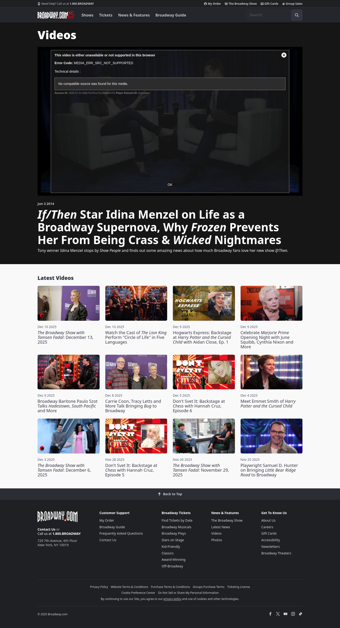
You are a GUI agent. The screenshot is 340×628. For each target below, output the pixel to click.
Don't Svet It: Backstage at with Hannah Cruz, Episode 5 (131, 470)
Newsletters (270, 546)
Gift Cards (269, 4)
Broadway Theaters (276, 553)
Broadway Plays (174, 533)
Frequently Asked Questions (121, 533)
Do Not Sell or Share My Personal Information (188, 593)
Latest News (220, 527)
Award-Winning (173, 559)
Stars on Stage (173, 540)
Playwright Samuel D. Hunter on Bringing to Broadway (269, 470)
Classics (168, 553)
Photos (216, 540)
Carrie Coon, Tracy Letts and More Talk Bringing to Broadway (133, 405)
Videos (216, 533)
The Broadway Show (241, 4)
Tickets (106, 15)
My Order (212, 4)
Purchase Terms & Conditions (170, 587)
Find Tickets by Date (177, 520)
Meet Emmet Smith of (268, 403)
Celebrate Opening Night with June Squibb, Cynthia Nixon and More (267, 339)
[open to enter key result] (296, 15)
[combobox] (274, 15)
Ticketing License (238, 587)
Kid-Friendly (171, 546)
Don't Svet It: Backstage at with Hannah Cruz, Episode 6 (199, 405)
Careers (267, 527)
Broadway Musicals (176, 527)
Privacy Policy (99, 587)
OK (170, 185)
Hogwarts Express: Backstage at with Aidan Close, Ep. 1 (202, 337)
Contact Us (46, 529)
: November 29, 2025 (201, 470)
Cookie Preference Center (138, 593)
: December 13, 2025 (66, 337)
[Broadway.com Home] (56, 15)
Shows (87, 15)
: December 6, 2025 (64, 470)
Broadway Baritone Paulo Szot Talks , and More (68, 405)
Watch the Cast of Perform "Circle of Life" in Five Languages (136, 337)
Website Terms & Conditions (129, 587)
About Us (268, 520)
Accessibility (270, 540)
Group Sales (292, 4)
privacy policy (172, 599)
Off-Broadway (172, 566)
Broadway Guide (170, 15)
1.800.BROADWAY (66, 4)
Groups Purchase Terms (209, 587)
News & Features (134, 15)
